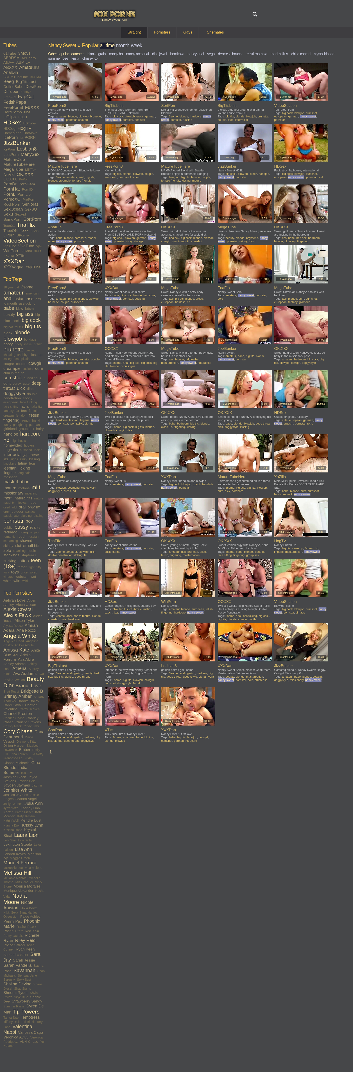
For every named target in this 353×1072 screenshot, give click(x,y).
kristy (75, 58)
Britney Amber (17, 696)
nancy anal (196, 54)
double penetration (60, 555)
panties (30, 511)
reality (35, 527)
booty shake (23, 344)
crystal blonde (324, 54)
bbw (19, 308)
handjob (10, 434)
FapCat (26, 96)
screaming (10, 541)
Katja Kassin (26, 816)
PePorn (24, 179)
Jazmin (37, 785)
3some (27, 287)
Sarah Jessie (24, 960)
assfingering (74, 673)
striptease (28, 555)
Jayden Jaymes (16, 785)
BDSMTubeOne (15, 77)
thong (252, 241)
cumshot (12, 377)
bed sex (174, 238)
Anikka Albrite (24, 645)
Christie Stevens (28, 722)
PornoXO (11, 199)
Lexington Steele (17, 844)
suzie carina (112, 551)
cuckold (28, 369)
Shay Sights (22, 988)
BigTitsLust (26, 81)
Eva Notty (36, 754)
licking (24, 468)
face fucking (28, 402)
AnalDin (10, 72)
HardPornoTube (16, 112)
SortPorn (32, 219)
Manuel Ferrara (19, 862)
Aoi (15, 655)
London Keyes (14, 854)
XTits (20, 255)
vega (211, 54)
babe (8, 308)
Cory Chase (17, 731)
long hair (24, 473)
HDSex (12, 122)
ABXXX (10, 67)
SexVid (20, 214)
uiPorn (8, 235)
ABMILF (23, 62)
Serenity (9, 979)
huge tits (10, 450)
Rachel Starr (13, 931)
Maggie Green (20, 858)
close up (36, 355)
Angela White (19, 636)
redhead (10, 532)
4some (230, 551)
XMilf (37, 251)
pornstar (13, 521)
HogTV (25, 128)
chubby (22, 355)
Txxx (24, 230)
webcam (22, 576)
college (8, 359)
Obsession (10, 916)
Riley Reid (25, 940)
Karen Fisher (24, 812)
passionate (11, 515)
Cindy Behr (31, 726)
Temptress (30, 1017)
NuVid (9, 174)
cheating (9, 355)
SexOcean (13, 209)
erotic (140, 116)
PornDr (10, 184)
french (25, 420)
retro (310, 423)
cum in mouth (13, 373)
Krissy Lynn (32, 825)
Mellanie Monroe (15, 878)
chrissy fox (90, 58)
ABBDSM (11, 58)
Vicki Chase (29, 1041)
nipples (22, 502)
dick (21, 388)
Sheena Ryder (15, 993)
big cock (31, 320)
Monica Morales (27, 886)
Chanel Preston (17, 713)
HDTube (29, 123)
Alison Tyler (24, 620)
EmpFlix (9, 97)
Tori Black (28, 1022)
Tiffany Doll (11, 1022)
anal (8, 298)
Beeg (8, 81)
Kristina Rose (12, 830)
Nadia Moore (15, 899)
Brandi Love (28, 685)
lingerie (9, 473)
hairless (180, 302)
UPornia (22, 235)
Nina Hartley (28, 912)
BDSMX (35, 77)
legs (32, 463)
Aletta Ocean (26, 605)
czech (253, 173)
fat (17, 411)
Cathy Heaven (30, 709)
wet (33, 576)
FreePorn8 (13, 107)
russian (33, 536)
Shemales (215, 32)
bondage (30, 339)
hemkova (177, 54)
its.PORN (28, 137)
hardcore (30, 434)
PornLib (24, 194)
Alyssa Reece (13, 625)
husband (26, 450)
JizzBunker (16, 143)
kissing (34, 459)
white (7, 581)
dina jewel (159, 54)
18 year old (11, 287)
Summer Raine (13, 1006)
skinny (8, 546)
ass (30, 298)
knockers (9, 463)
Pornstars (162, 32)
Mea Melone (33, 868)
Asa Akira (26, 659)
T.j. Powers (26, 1012)
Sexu (8, 214)
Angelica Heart (13, 641)
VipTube (9, 246)
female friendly (81, 180)
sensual (140, 119)
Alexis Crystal (18, 609)
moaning (31, 493)
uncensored (29, 572)
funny (7, 425)
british (38, 344)
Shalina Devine (17, 984)
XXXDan (14, 261)
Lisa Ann (23, 849)
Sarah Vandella (17, 965)
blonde (22, 332)
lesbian (10, 468)
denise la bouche (230, 54)
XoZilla (8, 256)
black (7, 333)
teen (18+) (76, 423)
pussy (21, 527)
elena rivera (206, 676)
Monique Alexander (18, 890)
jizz (5, 459)
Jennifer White (17, 790)
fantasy (8, 411)
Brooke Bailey (28, 701)
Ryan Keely (25, 949)
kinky (23, 459)
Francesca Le (13, 758)
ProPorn (29, 199)
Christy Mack (12, 726)
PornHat (11, 189)
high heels (18, 441)
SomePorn (12, 219)
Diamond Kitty (26, 741)
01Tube (9, 53)
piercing (26, 515)
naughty (9, 502)
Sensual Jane (27, 975)
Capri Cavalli (13, 705)
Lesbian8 (27, 149)
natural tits (23, 498)
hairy (40, 429)
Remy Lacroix (13, 935)
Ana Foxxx (26, 630)
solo (7, 550)
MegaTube (13, 169)
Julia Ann (34, 803)
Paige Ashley (30, 916)
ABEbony (29, 58)
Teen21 (9, 225)
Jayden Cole (27, 781)
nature (38, 498)
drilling (78, 555)
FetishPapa (14, 102)
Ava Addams (25, 673)
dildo (30, 389)
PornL (9, 194)
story (129, 241)
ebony (27, 398)
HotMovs (30, 133)
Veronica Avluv (15, 1037)
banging (174, 177)
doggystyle (14, 393)
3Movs (24, 53)
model (92, 238)
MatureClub (14, 159)
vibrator (89, 423)
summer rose (58, 58)
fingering (11, 420)
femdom (21, 415)
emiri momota (257, 54)
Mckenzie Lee (13, 868)
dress (199, 298)
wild (25, 581)
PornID (27, 189)
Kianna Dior (11, 825)
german (34, 425)
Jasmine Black (14, 777)
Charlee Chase (13, 718)
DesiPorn (34, 86)
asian (20, 298)
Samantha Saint (15, 955)
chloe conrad (300, 54)
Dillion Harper (14, 745)
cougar (8, 364)
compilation (23, 359)
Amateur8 (29, 67)
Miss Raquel (24, 882)
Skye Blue (21, 997)
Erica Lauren (18, 754)
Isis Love (27, 773)
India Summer (15, 770)
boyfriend (252, 238)
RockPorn (11, 204)
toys (15, 572)
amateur (13, 293)
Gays (187, 32)
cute (26, 383)
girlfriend (10, 429)
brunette (13, 349)
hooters (29, 445)
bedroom (314, 238)
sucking (9, 561)
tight (31, 567)
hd (6, 440)
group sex (26, 429)
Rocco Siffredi (14, 945)
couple (21, 364)
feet (24, 411)
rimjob (34, 532)
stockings (11, 555)
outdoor (17, 511)
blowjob (12, 339)
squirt (32, 551)
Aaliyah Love (14, 600)
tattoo (23, 560)
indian (38, 450)
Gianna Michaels (16, 763)
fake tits (36, 406)
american (32, 293)
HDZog (9, 128)
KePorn (9, 149)
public (8, 527)
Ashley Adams (14, 664)
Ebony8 (25, 92)
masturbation (16, 481)
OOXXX (10, 179)
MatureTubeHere (19, 164)
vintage (8, 576)
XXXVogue (13, 267)
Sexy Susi (24, 979)
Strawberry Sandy (27, 1001)
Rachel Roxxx (26, 926)
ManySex (30, 154)
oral (22, 507)
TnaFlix (26, 225)
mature (9, 487)
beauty (9, 314)
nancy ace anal (137, 54)
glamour (304, 302)
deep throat (263, 423)
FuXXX (32, 107)
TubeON (10, 231)
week (136, 45)
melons (23, 488)
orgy (6, 511)
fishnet (309, 548)
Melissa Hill (17, 873)
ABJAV (8, 62)
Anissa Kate (16, 650)
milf (36, 487)
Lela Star (9, 840)
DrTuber (10, 91)
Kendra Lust (31, 820)
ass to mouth (82, 616)
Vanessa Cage (30, 1032)
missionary (13, 493)
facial (24, 406)
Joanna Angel (26, 799)
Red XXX (32, 931)
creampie (11, 368)
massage (10, 477)
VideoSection (19, 241)
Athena (19, 668)
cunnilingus (32, 378)
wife (17, 581)
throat (22, 567)
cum (39, 368)
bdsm (29, 308)
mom (8, 498)
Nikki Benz (28, 908)
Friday (29, 758)
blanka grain (96, 54)
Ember (24, 750)
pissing (39, 515)
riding (23, 532)
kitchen (135, 177)
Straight (134, 32)
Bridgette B (32, 691)
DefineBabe (13, 87)
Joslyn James (13, 804)
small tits (31, 545)
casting (31, 350)
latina (22, 463)
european (10, 402)
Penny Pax (12, 921)
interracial (12, 454)
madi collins (279, 54)
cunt (7, 383)
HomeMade (12, 133)
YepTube (33, 267)
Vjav (39, 246)
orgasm (34, 507)
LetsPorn (11, 155)
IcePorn (10, 137)
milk (290, 494)
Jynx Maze (10, 808)
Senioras (30, 204)
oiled (6, 507)
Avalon (20, 680)
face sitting (10, 406)
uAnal (34, 231)
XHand (26, 251)
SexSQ (31, 209)
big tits (33, 326)
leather (194, 359)
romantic (9, 536)
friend (36, 420)
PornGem (27, 184)
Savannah (24, 970)
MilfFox (30, 169)
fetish (34, 415)
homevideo (12, 445)
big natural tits (13, 327)
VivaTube (26, 246)
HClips (9, 117)
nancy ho (116, 54)
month (122, 45)
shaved (26, 541)
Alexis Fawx (17, 615)
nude (32, 502)
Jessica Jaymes (15, 795)
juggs (14, 459)
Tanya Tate (10, 1017)
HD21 (22, 117)
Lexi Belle (25, 840)
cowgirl (35, 363)
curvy (17, 383)
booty (8, 344)
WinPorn (11, 250)
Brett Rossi (11, 691)
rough (22, 536)
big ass (25, 314)
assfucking (27, 303)
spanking (19, 551)
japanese (31, 455)
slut (18, 546)
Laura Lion (26, 835)
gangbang (20, 425)
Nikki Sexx (10, 912)
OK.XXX (25, 174)
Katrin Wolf (11, 820)
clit (83, 487)
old (14, 507)
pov (29, 521)
